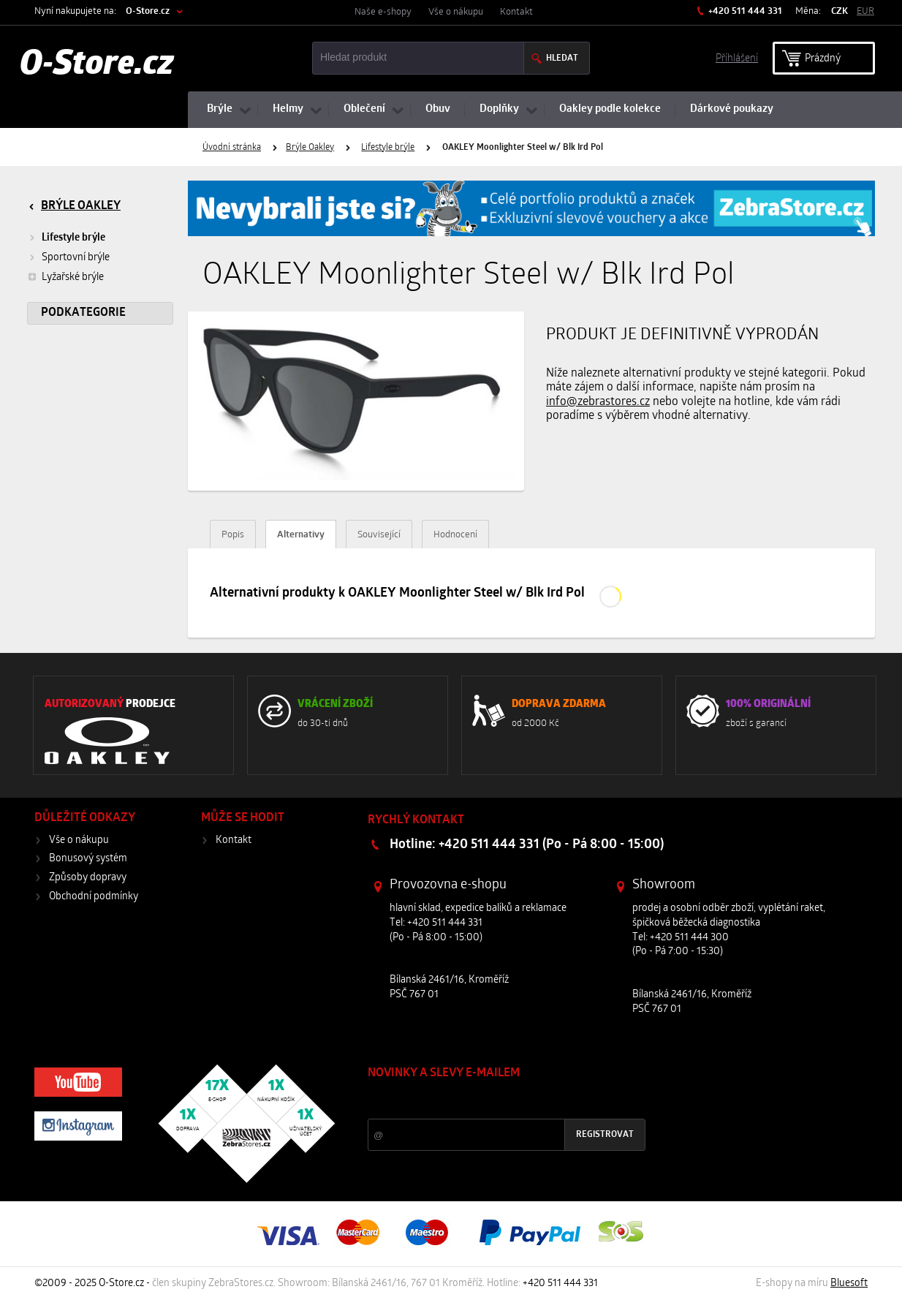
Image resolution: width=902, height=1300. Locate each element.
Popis (232, 535)
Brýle (219, 109)
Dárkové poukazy (731, 109)
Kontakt (516, 12)
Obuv (437, 109)
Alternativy (301, 535)
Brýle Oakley (310, 147)
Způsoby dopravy (87, 877)
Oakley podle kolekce (610, 109)
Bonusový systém (88, 858)
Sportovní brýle (76, 257)
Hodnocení (455, 535)
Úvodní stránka (231, 147)
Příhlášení (737, 57)
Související (379, 535)
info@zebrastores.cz (598, 402)
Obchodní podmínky (93, 896)
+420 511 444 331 (744, 11)
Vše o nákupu (455, 12)
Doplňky (499, 109)
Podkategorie (83, 313)
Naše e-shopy (383, 12)
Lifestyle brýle (387, 147)
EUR (865, 11)
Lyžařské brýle (65, 277)
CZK (839, 11)
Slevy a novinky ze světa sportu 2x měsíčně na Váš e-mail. (493, 1100)
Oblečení (364, 109)
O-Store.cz (148, 11)
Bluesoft (849, 1283)
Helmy (288, 109)
